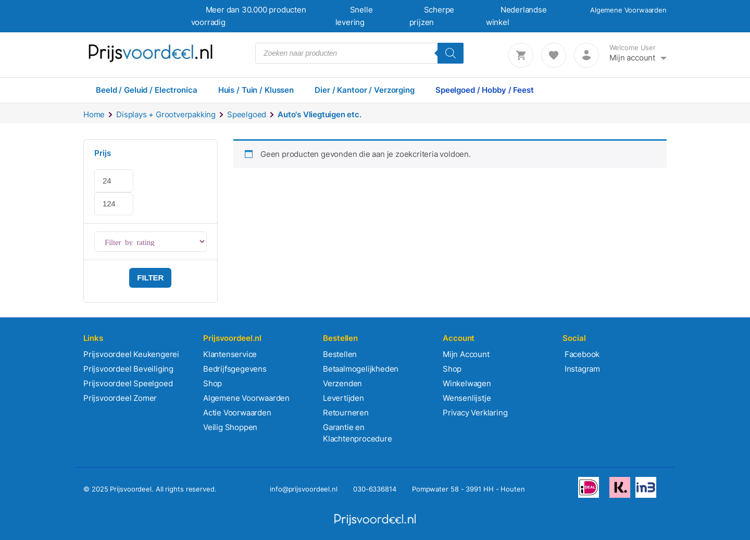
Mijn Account (466, 354)
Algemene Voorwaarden (628, 10)
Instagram (581, 369)
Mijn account (632, 58)
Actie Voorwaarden (237, 413)
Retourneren (346, 413)
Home (94, 114)
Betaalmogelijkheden (360, 369)
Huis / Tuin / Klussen (256, 90)
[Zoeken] (451, 53)
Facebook (580, 354)
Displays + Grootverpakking (166, 114)
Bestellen (340, 354)
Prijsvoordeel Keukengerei (131, 354)
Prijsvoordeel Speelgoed (127, 383)
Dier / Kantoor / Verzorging (365, 90)
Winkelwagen (467, 383)
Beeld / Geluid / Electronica (146, 90)
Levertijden (343, 398)
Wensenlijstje (467, 398)
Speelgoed (246, 114)
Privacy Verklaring (475, 413)
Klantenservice (230, 354)
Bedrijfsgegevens (235, 369)
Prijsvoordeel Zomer (120, 398)
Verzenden (342, 383)
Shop (212, 383)
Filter (150, 277)
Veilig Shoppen (230, 427)
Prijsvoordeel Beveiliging (128, 369)
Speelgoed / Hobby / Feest (484, 90)
